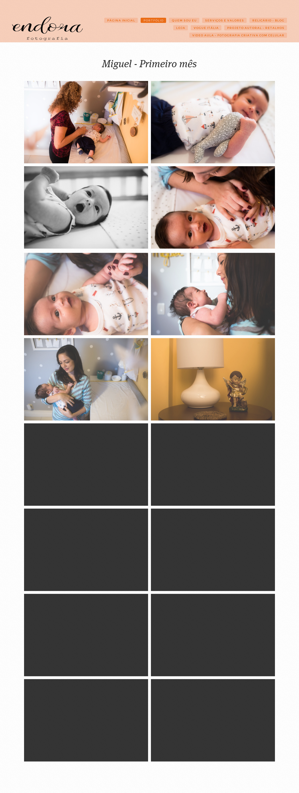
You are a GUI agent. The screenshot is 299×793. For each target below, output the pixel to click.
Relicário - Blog (268, 20)
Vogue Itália (206, 28)
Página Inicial (121, 20)
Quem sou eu (184, 20)
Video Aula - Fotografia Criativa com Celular (238, 35)
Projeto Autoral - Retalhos (255, 28)
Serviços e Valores (224, 20)
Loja (180, 28)
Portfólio (153, 20)
